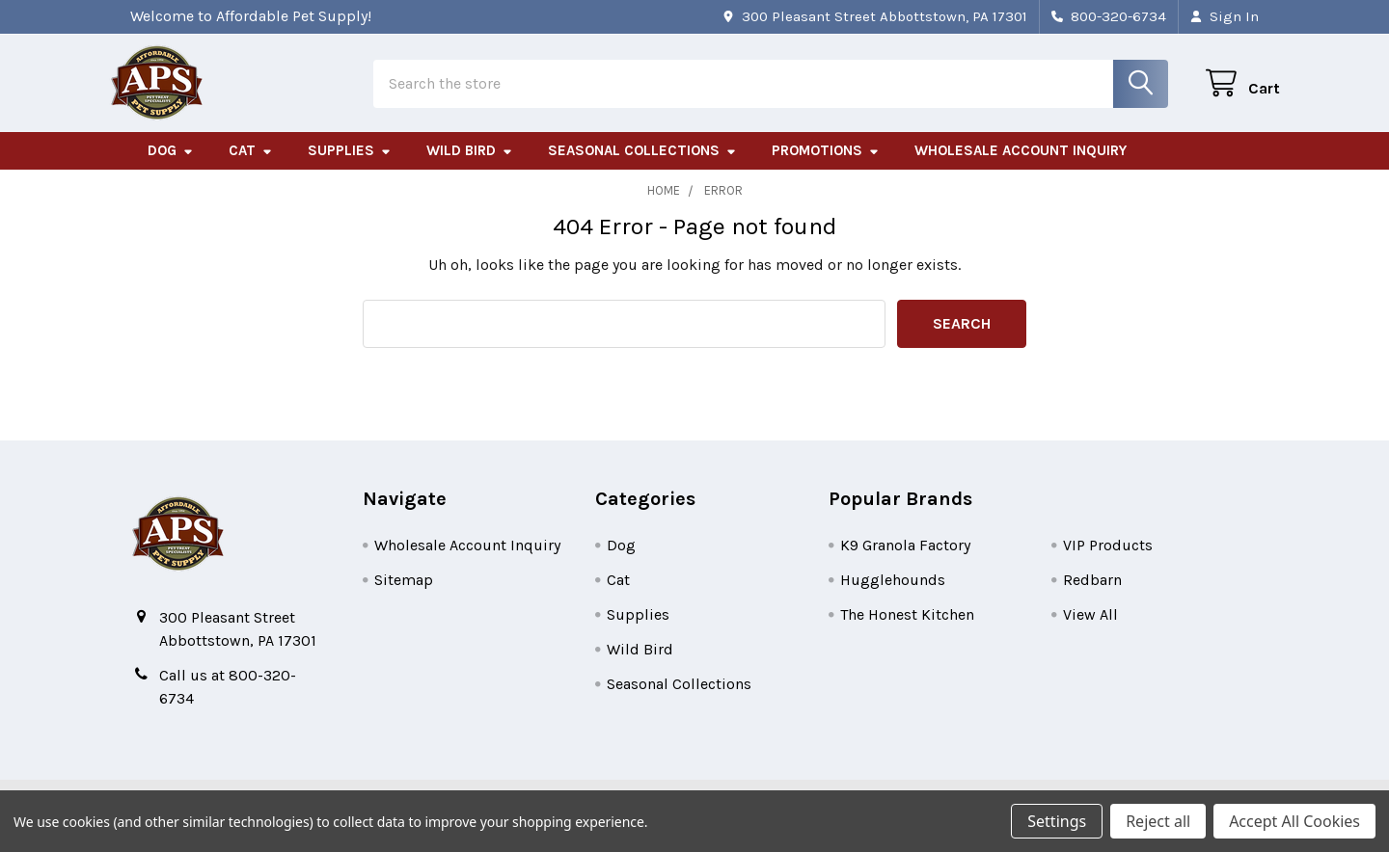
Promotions (826, 166)
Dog (171, 166)
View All (1090, 630)
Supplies (350, 166)
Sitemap (403, 595)
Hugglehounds (892, 595)
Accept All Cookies (1294, 821)
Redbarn (1092, 595)
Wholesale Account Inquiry (1020, 166)
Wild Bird (469, 166)
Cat (251, 166)
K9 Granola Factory (905, 560)
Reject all (1158, 821)
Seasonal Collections (642, 166)
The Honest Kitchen (907, 630)
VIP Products (1108, 560)
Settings (1056, 821)
